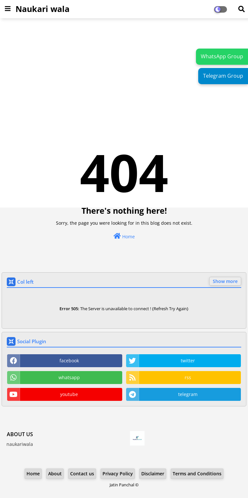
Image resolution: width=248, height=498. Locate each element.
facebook (69, 360)
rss (188, 377)
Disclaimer (152, 473)
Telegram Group (223, 75)
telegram (188, 394)
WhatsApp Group (222, 56)
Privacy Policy (117, 473)
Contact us (82, 473)
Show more (225, 281)
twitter (188, 360)
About (55, 473)
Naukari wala (43, 8)
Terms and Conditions (197, 473)
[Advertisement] (124, 70)
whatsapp (69, 377)
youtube (69, 394)
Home (124, 236)
